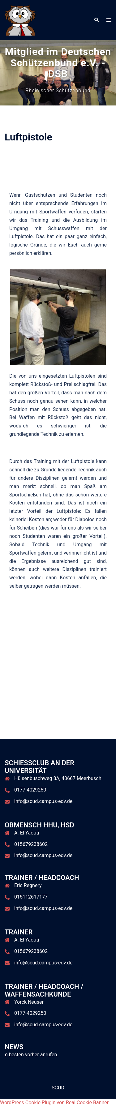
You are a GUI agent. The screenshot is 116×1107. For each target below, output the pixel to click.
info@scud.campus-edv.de (43, 801)
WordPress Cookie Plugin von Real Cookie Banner (54, 1102)
